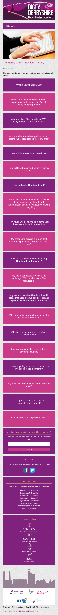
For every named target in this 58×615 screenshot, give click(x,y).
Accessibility (7, 611)
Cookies (16, 611)
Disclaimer (24, 611)
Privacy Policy (34, 611)
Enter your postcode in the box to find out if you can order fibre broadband (29, 438)
